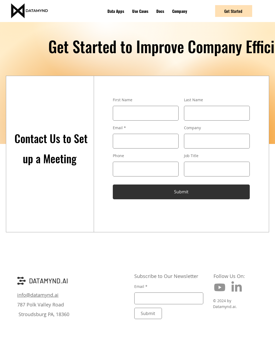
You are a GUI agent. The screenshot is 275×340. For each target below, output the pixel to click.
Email (118, 128)
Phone (118, 156)
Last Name (193, 100)
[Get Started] (233, 11)
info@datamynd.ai (38, 295)
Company (192, 128)
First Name (122, 100)
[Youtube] (219, 287)
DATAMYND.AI (48, 281)
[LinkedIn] (236, 287)
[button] (115, 11)
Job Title (191, 156)
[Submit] (181, 192)
